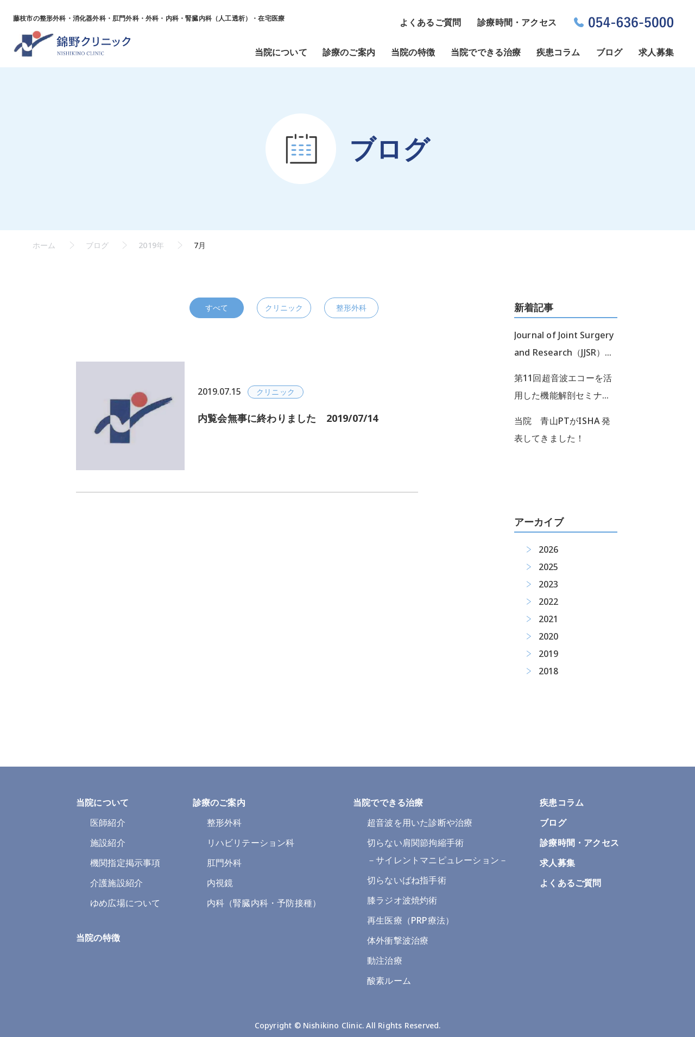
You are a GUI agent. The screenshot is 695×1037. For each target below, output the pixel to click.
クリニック (284, 307)
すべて (216, 307)
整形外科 (351, 307)
